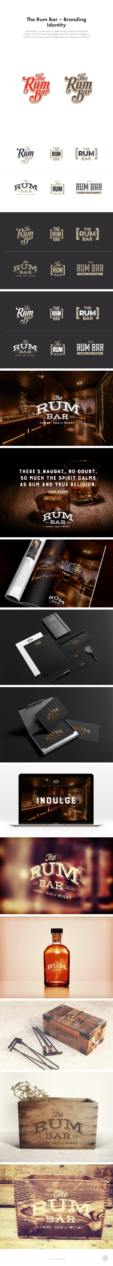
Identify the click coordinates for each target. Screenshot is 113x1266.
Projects (6, 4)
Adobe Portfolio (61, 1259)
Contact (23, 4)
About (15, 4)
